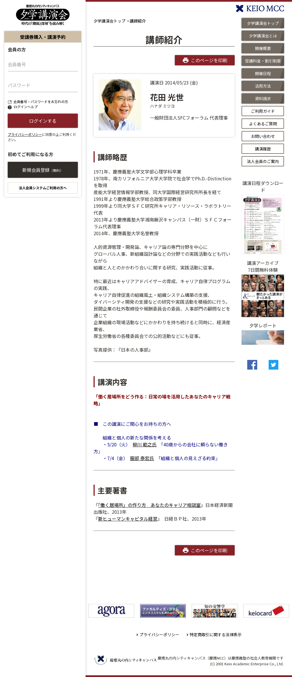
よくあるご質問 (263, 123)
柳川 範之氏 (145, 444)
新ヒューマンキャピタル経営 (127, 518)
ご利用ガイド (263, 111)
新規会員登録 (42, 169)
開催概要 (263, 48)
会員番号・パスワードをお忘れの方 (40, 101)
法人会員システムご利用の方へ (43, 187)
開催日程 (263, 73)
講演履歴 (263, 149)
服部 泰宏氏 (142, 458)
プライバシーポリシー (25, 134)
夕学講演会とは (263, 36)
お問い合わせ (263, 136)
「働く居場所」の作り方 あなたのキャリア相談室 (149, 504)
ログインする (42, 120)
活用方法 (263, 86)
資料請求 (263, 98)
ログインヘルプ (26, 106)
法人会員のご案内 (263, 161)
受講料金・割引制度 (263, 61)
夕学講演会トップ (109, 21)
